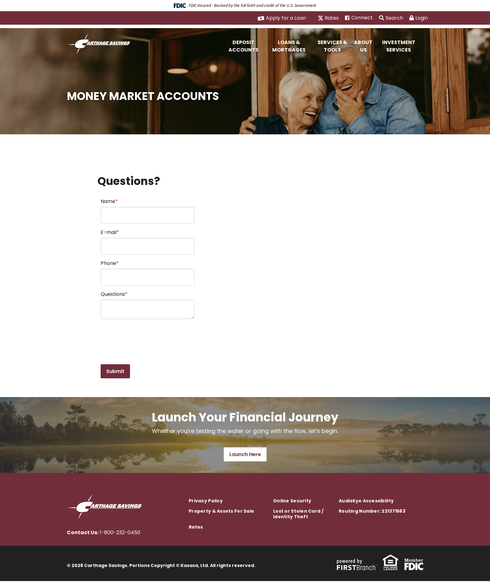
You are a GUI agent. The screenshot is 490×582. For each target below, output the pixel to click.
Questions (113, 294)
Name (108, 201)
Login (418, 18)
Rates (332, 18)
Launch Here (245, 455)
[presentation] (148, 338)
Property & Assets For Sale (221, 512)
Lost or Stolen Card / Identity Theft (298, 515)
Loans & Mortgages (289, 46)
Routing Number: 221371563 (372, 512)
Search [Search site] (391, 18)
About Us (363, 46)
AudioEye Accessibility (366, 502)
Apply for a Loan (286, 18)
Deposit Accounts (243, 46)
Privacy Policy (206, 502)
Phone (108, 263)
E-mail (109, 232)
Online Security (292, 502)
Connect (362, 17)
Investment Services (398, 46)
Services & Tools (332, 46)
